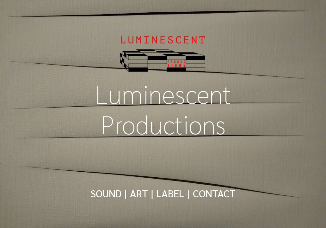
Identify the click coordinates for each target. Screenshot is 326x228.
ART (139, 193)
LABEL (170, 193)
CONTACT (214, 193)
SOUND (105, 193)
